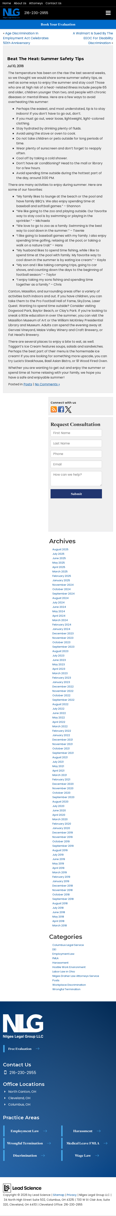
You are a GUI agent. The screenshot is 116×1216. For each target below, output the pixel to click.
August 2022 (60, 704)
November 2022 (62, 691)
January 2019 (60, 881)
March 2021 (59, 775)
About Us (20, 3)
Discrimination (25, 1155)
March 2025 (60, 571)
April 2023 (58, 669)
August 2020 (60, 801)
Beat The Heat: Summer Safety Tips (45, 58)
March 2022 (60, 726)
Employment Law (63, 954)
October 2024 (61, 589)
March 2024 (60, 620)
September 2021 (63, 753)
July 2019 (58, 855)
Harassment (60, 963)
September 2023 (63, 647)
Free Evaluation (20, 1048)
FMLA (55, 958)
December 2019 (62, 832)
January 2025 (61, 580)
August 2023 (60, 651)
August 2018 (60, 903)
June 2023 (59, 660)
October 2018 (61, 894)
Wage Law (83, 1155)
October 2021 (61, 748)
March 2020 (60, 819)
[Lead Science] (22, 1187)
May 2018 (58, 917)
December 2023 (63, 633)
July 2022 (58, 709)
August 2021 (60, 757)
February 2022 (61, 731)
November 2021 (62, 744)
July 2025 (58, 554)
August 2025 (60, 549)
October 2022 (61, 695)
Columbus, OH (19, 1104)
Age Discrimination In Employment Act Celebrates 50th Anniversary (26, 38)
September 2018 (63, 899)
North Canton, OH (22, 1091)
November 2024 (63, 585)
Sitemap (58, 1195)
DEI (54, 949)
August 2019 (60, 850)
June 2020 (59, 810)
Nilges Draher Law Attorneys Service (75, 976)
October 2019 (61, 841)
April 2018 (58, 921)
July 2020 (58, 806)
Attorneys (36, 3)
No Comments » (47, 384)
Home (7, 3)
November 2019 (62, 837)
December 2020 (63, 784)
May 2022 (58, 717)
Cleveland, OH (19, 1098)
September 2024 (63, 594)
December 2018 (62, 886)
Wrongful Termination (66, 989)
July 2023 (58, 655)
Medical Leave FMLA (82, 1143)
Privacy (72, 1195)
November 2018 (62, 890)
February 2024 (61, 625)
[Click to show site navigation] (108, 13)
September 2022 (63, 700)
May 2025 (58, 563)
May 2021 (58, 766)
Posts (27, 384)
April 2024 (58, 616)
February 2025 (61, 576)
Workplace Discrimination (69, 985)
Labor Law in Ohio (63, 971)
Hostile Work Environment (68, 967)
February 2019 (61, 877)
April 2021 (58, 771)
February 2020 (61, 824)
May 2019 (58, 863)
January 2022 (61, 735)
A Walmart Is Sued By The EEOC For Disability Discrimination (93, 38)
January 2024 (61, 629)
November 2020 (62, 788)
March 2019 (59, 872)
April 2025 (58, 567)
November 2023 (62, 638)
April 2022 (58, 722)
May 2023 (58, 664)
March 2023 (60, 673)
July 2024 (58, 602)
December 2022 (63, 686)
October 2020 (61, 793)
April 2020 (58, 815)
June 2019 (58, 859)
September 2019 (63, 846)
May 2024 (58, 611)
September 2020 (63, 797)
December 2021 (62, 740)
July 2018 (58, 908)
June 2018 (58, 912)
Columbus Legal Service (68, 945)
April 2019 (58, 868)
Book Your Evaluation (58, 24)
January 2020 (61, 828)
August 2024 (60, 598)
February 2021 (61, 779)
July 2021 (58, 762)
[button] (36, 13)
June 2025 (59, 558)
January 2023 (61, 682)
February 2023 (61, 678)
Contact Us (53, 3)
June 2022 (59, 713)
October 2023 (61, 642)
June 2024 (59, 607)
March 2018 (59, 925)
